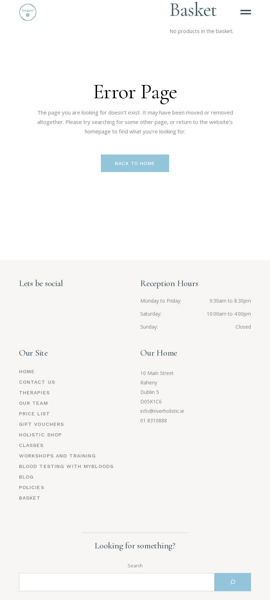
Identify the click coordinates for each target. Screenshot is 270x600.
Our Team (33, 403)
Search (135, 565)
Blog (26, 477)
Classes (31, 445)
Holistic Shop (40, 434)
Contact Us (37, 382)
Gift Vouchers (41, 424)
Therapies (34, 392)
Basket (30, 498)
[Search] (232, 582)
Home (27, 371)
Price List (34, 413)
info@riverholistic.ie (162, 411)
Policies (31, 487)
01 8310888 (153, 420)
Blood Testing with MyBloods (66, 466)
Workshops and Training (57, 456)
